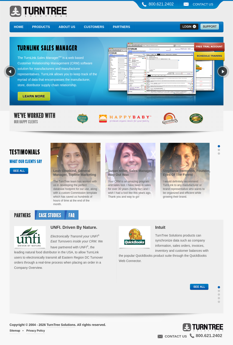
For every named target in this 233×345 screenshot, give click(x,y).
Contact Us (203, 4)
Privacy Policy (35, 330)
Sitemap (15, 330)
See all (19, 171)
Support (209, 27)
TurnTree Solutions (38, 12)
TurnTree (203, 327)
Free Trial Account (209, 48)
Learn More (34, 96)
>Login (189, 27)
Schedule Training (209, 57)
